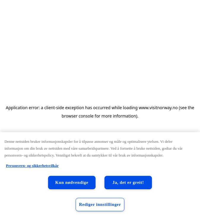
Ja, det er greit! (128, 182)
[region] (100, 175)
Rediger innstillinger (100, 204)
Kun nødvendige (71, 182)
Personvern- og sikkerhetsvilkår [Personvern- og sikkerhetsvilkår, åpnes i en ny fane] (32, 165)
